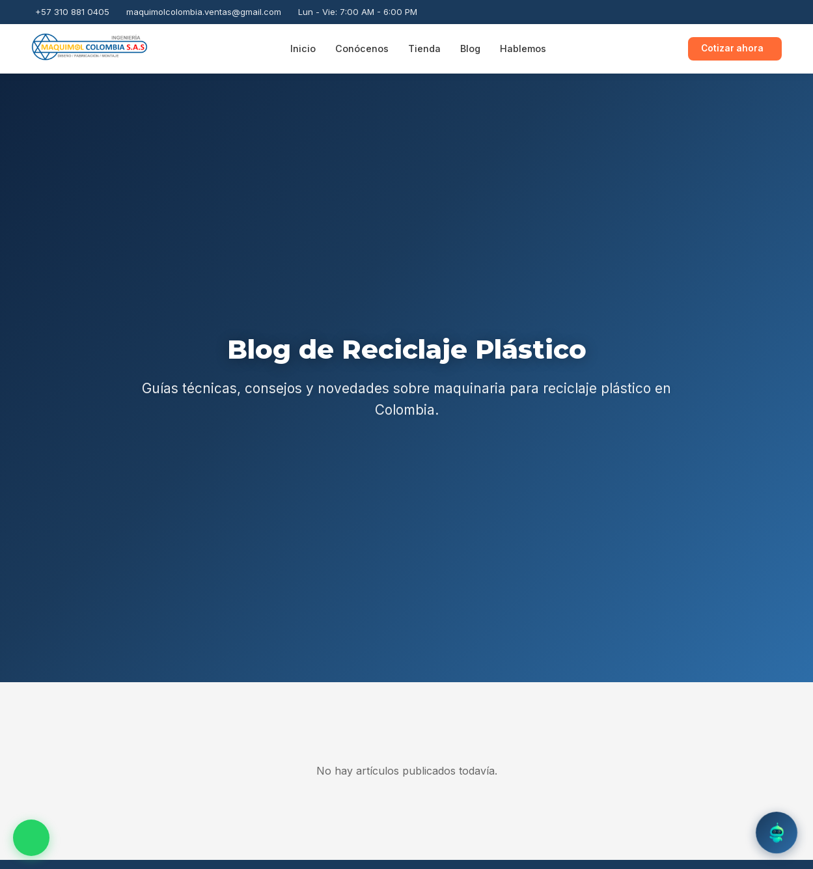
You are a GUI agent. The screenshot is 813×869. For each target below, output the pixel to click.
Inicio (303, 48)
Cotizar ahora (732, 48)
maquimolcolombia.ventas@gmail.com (203, 12)
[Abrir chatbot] (776, 832)
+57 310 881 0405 (72, 12)
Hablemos (523, 48)
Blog (470, 48)
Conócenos (362, 48)
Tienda (424, 48)
